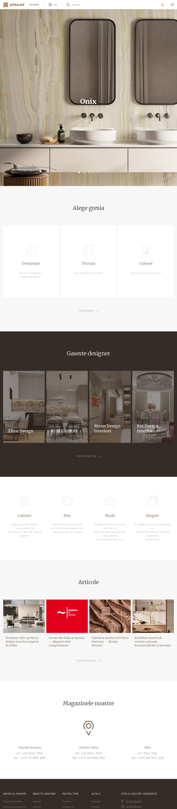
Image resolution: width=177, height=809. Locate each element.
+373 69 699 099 (91, 758)
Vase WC (37, 806)
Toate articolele (86, 660)
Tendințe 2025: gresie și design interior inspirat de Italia (22, 641)
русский (34, 4)
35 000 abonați (132, 801)
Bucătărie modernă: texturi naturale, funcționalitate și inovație (153, 641)
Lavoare (37, 801)
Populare (66, 801)
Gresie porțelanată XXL (14, 806)
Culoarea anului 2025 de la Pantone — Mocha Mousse (110, 641)
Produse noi (68, 806)
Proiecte (96, 806)
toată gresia (86, 310)
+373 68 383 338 (150, 758)
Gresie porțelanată (12, 801)
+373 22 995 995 (33, 758)
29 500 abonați (131, 806)
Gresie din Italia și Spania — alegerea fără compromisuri (66, 641)
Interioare (96, 801)
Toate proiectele (86, 456)
